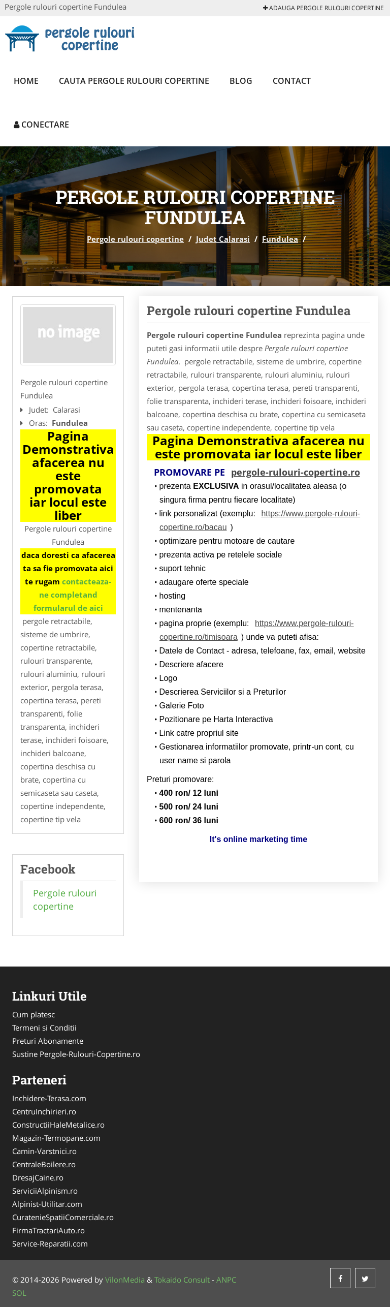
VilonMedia (125, 1279)
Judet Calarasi (223, 239)
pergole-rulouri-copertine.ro (295, 472)
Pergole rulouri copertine (135, 239)
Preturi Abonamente (47, 1041)
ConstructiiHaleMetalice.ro (58, 1124)
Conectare (41, 124)
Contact (292, 80)
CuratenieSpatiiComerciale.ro (63, 1217)
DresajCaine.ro (37, 1177)
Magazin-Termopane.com (56, 1138)
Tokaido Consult (182, 1279)
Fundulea (280, 239)
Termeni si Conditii (44, 1027)
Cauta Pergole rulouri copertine (134, 80)
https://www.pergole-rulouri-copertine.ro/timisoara (256, 630)
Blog (241, 80)
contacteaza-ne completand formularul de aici (73, 594)
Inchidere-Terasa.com (49, 1098)
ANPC (226, 1279)
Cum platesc (33, 1014)
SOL (19, 1293)
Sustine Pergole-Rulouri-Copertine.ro (76, 1054)
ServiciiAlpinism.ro (45, 1191)
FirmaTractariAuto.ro (48, 1230)
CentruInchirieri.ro (44, 1111)
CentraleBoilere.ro (44, 1164)
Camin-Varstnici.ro (44, 1151)
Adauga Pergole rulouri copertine (323, 8)
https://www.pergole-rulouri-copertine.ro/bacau (259, 520)
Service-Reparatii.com (50, 1243)
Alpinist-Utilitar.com (47, 1204)
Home (26, 80)
